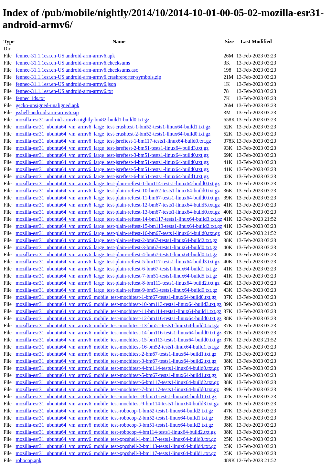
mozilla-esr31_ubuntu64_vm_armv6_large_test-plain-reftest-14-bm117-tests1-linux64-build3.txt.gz (119, 219)
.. (17, 48)
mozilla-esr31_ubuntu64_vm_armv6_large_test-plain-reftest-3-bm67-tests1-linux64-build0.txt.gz (116, 247)
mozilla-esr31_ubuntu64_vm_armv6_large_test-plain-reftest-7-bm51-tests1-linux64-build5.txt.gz (116, 276)
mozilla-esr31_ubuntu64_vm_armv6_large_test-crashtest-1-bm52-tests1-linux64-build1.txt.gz (113, 126)
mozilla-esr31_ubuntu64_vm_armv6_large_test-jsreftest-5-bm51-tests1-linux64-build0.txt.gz (112, 169)
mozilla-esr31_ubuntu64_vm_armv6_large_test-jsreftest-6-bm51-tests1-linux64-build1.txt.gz (112, 176)
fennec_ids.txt (30, 98)
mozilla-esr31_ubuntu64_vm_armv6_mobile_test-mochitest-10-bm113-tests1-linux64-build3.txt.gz (118, 304)
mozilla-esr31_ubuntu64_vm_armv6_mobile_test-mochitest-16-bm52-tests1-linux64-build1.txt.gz (117, 347)
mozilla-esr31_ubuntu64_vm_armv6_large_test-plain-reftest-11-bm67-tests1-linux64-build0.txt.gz (117, 197)
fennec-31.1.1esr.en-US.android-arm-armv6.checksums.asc (77, 70)
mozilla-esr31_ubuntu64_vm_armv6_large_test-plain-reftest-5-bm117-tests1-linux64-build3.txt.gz (117, 261)
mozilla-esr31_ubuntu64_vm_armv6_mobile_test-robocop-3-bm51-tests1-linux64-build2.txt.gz (114, 425)
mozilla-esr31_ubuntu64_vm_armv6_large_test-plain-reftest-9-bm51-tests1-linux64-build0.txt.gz (116, 290)
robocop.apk (28, 460)
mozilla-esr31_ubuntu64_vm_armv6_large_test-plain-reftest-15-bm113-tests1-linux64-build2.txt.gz (119, 226)
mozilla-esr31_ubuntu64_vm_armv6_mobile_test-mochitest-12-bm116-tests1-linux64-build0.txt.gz (118, 318)
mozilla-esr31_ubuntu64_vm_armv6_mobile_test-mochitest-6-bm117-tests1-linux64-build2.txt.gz (117, 382)
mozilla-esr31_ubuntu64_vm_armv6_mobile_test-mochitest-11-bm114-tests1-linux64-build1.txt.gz (118, 311)
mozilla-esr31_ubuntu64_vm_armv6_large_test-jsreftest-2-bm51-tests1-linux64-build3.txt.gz (112, 148)
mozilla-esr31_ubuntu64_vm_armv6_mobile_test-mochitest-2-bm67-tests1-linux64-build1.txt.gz (116, 354)
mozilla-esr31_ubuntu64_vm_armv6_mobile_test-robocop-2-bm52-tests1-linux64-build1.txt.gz (114, 418)
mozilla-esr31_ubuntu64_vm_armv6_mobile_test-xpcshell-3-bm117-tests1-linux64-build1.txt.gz (116, 453)
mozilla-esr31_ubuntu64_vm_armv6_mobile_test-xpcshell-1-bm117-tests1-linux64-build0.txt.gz (116, 439)
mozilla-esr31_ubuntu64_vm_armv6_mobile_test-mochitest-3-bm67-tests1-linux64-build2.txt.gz (116, 361)
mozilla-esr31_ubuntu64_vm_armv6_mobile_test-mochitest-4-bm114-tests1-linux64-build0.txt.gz (117, 368)
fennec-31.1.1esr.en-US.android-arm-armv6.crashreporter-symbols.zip (88, 77)
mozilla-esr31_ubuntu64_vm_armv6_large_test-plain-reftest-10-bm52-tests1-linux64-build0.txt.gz (118, 190)
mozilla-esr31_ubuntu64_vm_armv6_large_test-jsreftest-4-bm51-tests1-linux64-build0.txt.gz (112, 162)
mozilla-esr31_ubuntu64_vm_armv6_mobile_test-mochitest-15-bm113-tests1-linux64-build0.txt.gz (118, 339)
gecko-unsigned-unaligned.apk (47, 105)
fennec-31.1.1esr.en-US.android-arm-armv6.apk (65, 55)
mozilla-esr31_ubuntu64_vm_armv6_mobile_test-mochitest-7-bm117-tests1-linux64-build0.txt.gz (117, 389)
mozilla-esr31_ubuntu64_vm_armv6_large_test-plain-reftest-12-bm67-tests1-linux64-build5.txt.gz (118, 205)
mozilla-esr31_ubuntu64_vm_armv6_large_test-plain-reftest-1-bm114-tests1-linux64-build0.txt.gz (117, 183)
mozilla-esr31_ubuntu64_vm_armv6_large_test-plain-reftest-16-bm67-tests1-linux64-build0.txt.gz (118, 233)
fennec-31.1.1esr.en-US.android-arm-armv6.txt (64, 91)
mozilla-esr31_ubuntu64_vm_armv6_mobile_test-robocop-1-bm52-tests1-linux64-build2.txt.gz (114, 410)
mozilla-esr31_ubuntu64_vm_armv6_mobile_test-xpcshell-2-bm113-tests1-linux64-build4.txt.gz (116, 446)
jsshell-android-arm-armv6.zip (47, 112)
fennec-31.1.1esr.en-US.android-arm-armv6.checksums (73, 63)
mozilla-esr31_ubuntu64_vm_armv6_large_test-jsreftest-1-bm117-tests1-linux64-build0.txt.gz (113, 141)
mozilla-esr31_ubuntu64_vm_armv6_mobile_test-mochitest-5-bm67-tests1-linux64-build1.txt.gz (116, 375)
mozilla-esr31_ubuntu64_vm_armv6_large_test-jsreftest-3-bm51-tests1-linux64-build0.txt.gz (112, 155)
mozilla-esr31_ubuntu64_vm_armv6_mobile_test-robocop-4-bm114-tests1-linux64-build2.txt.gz (116, 432)
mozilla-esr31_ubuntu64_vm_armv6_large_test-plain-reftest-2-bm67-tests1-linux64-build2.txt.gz (116, 240)
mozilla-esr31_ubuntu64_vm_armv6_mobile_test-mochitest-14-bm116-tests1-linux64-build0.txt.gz (118, 332)
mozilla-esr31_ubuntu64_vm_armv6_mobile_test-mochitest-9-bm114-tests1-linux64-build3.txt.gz (117, 403)
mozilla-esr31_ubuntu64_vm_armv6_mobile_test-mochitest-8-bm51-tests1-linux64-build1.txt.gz (116, 396)
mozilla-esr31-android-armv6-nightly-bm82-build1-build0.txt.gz (82, 119)
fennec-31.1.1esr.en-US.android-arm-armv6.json (66, 84)
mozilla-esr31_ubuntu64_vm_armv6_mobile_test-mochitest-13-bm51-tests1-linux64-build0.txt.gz (117, 325)
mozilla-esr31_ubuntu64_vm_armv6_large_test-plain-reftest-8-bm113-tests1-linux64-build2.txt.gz (117, 283)
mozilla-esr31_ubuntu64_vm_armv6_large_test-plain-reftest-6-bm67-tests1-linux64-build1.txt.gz (116, 268)
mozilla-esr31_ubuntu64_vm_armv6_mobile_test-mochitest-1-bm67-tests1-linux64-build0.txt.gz (116, 297)
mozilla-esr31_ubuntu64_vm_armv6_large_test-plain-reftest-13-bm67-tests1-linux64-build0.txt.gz (118, 212)
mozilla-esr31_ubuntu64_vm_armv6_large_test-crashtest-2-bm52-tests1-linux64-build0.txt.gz (113, 134)
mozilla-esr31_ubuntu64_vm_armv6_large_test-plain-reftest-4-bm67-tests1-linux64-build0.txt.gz (116, 254)
